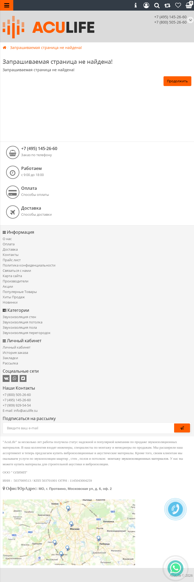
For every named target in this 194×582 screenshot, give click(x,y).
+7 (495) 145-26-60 (170, 16)
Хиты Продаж (14, 297)
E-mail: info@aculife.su (20, 410)
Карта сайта (12, 275)
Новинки (10, 302)
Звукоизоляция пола (20, 327)
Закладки (10, 357)
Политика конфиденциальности (29, 265)
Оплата (9, 244)
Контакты (11, 254)
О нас (7, 238)
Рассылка (10, 363)
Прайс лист (12, 260)
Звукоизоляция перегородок (27, 332)
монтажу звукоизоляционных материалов (138, 459)
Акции (8, 286)
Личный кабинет (16, 347)
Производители (15, 281)
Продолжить (177, 81)
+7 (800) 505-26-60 (17, 394)
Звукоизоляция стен (19, 316)
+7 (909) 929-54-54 (17, 405)
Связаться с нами (17, 270)
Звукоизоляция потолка (22, 322)
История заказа (15, 352)
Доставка (10, 249)
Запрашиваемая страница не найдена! (46, 47)
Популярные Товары (20, 291)
